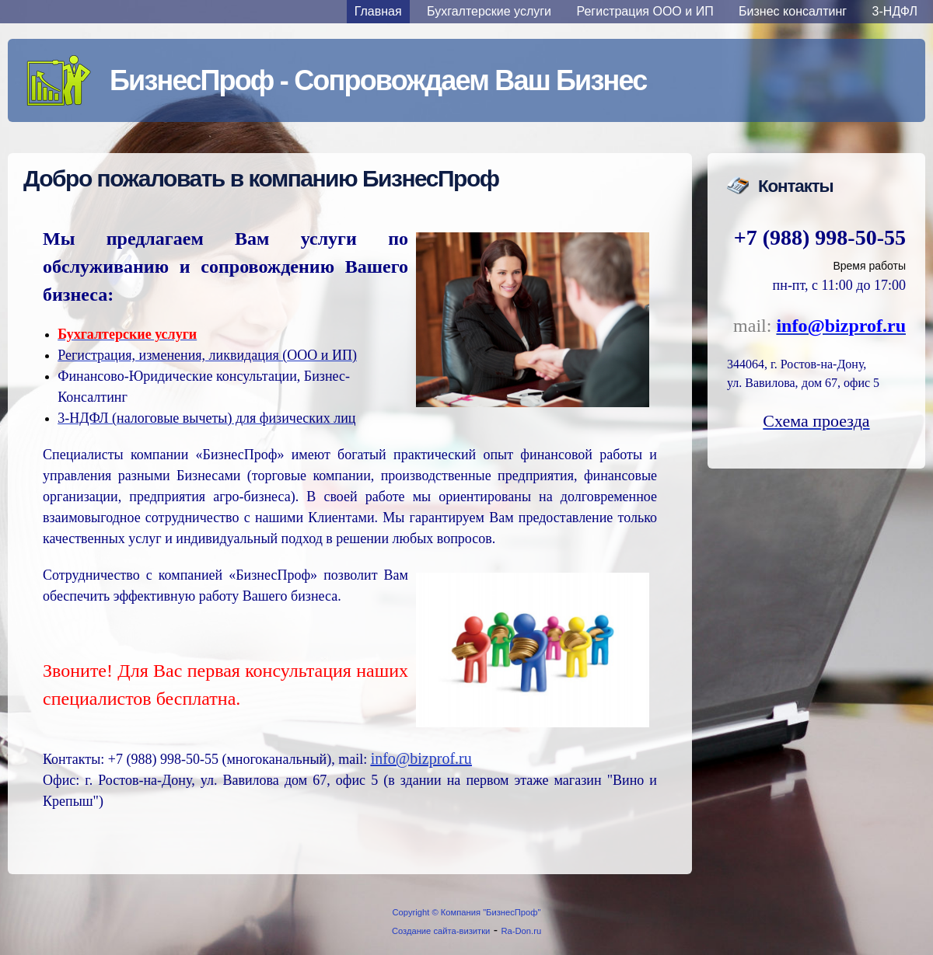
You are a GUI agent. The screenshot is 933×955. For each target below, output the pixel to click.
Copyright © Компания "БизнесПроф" (467, 912)
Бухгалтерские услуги (489, 11)
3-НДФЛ (894, 11)
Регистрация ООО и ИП (645, 11)
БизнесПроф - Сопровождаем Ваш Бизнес (378, 80)
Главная (378, 11)
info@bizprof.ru (421, 758)
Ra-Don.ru (521, 931)
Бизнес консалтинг (793, 11)
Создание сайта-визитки (441, 931)
